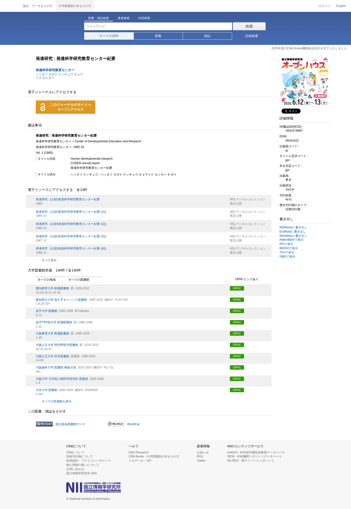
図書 (158, 36)
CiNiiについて (75, 452)
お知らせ (203, 452)
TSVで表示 (287, 252)
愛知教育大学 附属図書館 (52, 288)
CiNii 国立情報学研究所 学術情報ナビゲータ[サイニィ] (10, 6)
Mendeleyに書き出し (293, 236)
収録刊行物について (79, 456)
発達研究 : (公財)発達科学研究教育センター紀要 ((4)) (71, 248)
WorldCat (133, 424)
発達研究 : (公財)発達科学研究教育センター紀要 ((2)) (71, 224)
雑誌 (207, 36)
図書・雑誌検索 (98, 18)
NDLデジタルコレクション (248, 199)
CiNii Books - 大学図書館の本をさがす (154, 456)
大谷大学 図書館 (46, 390)
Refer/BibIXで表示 (292, 239)
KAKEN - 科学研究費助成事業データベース (256, 452)
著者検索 (124, 18)
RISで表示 (286, 244)
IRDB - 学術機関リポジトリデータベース (254, 456)
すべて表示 (49, 260)
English (341, 6)
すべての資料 (109, 36)
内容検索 (144, 18)
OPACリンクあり (244, 279)
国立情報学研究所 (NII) (81, 473)
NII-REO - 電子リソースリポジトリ (250, 460)
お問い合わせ (75, 469)
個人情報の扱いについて (82, 465)
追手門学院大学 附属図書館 (54, 322)
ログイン (324, 6)
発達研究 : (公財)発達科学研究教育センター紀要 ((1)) (71, 211)
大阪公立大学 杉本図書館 (52, 356)
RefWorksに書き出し (293, 227)
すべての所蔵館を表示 (56, 401)
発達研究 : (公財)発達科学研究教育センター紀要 (68, 199)
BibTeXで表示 (289, 248)
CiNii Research (138, 452)
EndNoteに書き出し (293, 231)
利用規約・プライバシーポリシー (88, 460)
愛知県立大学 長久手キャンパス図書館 (61, 299)
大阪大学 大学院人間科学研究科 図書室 (62, 379)
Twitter (201, 460)
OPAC (237, 288)
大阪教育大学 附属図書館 (52, 333)
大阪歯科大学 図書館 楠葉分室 (56, 367)
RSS (200, 456)
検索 (249, 26)
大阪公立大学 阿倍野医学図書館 (57, 345)
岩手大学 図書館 (46, 311)
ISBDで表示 (287, 256)
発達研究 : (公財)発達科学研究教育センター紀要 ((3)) (71, 236)
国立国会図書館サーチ (70, 424)
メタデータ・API (140, 460)
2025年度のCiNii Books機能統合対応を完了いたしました (309, 48)
